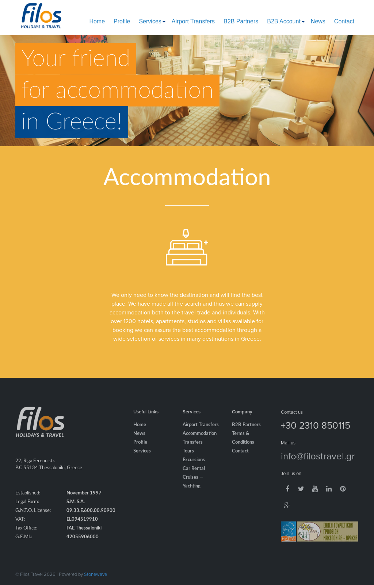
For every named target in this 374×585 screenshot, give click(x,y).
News (318, 21)
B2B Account (284, 21)
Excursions (194, 465)
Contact (344, 21)
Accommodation (200, 439)
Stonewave (95, 574)
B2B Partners (241, 21)
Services (150, 21)
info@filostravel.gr (318, 461)
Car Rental (194, 474)
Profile (122, 21)
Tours (188, 456)
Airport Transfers (193, 21)
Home (97, 21)
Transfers (193, 448)
